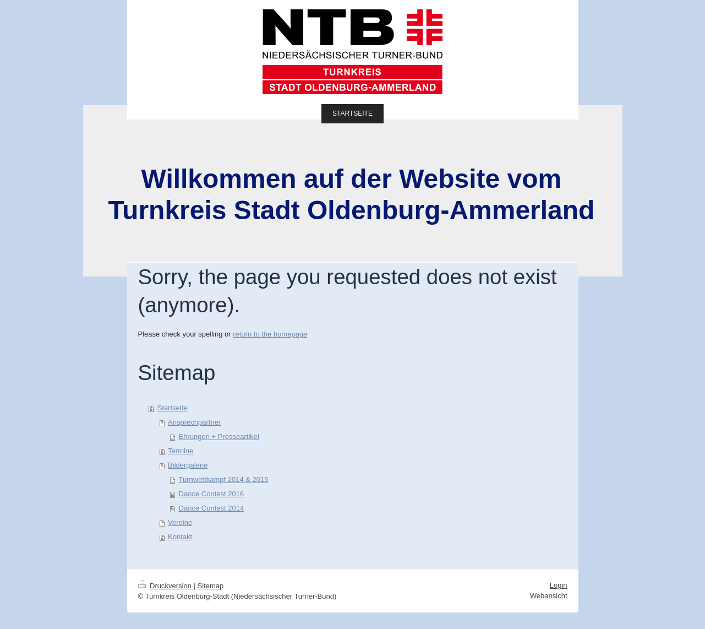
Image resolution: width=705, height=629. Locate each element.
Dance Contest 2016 (211, 494)
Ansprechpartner (194, 422)
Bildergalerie (187, 465)
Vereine (180, 522)
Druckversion (166, 586)
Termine (180, 451)
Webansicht (548, 596)
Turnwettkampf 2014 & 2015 (224, 479)
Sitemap (211, 586)
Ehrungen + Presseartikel (219, 436)
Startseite (172, 408)
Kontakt (180, 537)
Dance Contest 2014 (211, 508)
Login (558, 585)
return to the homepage (270, 334)
